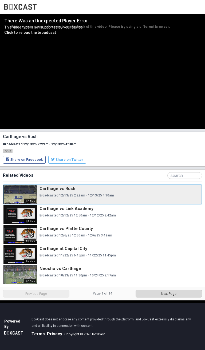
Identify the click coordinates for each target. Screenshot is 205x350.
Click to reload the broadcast (30, 32)
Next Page (168, 294)
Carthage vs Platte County (66, 228)
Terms (38, 333)
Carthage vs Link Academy (66, 208)
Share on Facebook (24, 160)
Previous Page (36, 294)
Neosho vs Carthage (60, 268)
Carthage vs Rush (57, 188)
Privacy (54, 333)
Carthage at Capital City (63, 248)
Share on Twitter (67, 160)
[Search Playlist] (184, 175)
